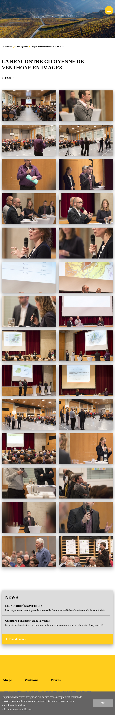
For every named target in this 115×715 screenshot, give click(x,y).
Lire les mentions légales (18, 709)
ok (103, 703)
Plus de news (17, 639)
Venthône (31, 680)
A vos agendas (21, 46)
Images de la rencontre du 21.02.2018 (47, 46)
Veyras (56, 680)
